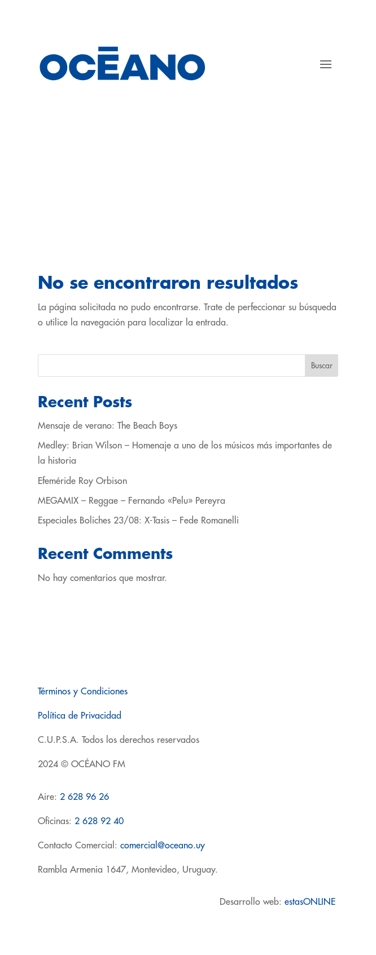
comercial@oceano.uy (162, 845)
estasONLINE (311, 901)
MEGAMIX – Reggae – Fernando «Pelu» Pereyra (131, 500)
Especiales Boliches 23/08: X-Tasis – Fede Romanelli (138, 520)
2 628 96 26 (84, 797)
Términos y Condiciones (83, 691)
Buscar (322, 365)
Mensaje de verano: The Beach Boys (107, 425)
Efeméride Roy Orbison (82, 481)
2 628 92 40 (99, 821)
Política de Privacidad (79, 715)
